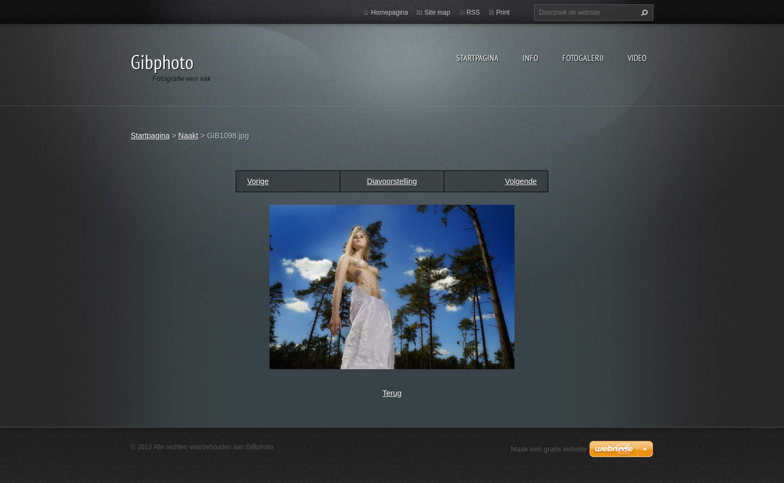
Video (637, 57)
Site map (437, 12)
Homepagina (389, 12)
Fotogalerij (583, 57)
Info (530, 57)
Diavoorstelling (392, 181)
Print (503, 12)
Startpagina (477, 57)
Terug (391, 393)
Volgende (521, 181)
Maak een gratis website (549, 449)
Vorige (258, 181)
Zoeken (643, 12)
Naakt (189, 135)
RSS (473, 12)
